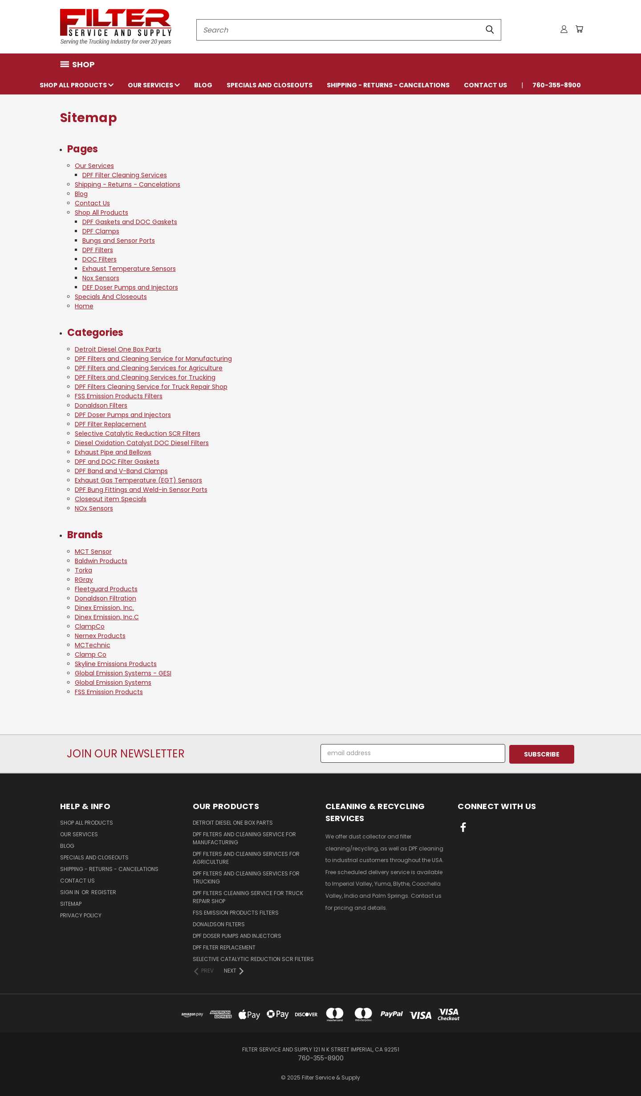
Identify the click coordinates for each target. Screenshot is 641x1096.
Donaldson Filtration (105, 598)
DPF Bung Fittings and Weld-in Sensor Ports (141, 489)
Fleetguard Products (106, 589)
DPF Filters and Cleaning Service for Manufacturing (153, 358)
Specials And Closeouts (269, 85)
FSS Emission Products (109, 691)
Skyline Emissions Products (116, 663)
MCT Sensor (93, 551)
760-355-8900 (556, 85)
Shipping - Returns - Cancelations (388, 85)
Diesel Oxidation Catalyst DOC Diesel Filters (142, 442)
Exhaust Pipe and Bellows (113, 452)
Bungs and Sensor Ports (118, 240)
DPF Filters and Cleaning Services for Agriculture (149, 368)
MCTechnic (92, 645)
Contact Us (485, 85)
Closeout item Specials (110, 499)
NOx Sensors (94, 508)
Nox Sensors (100, 278)
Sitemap (70, 903)
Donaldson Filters (101, 405)
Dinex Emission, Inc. (104, 607)
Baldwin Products (101, 560)
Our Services (154, 85)
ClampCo (90, 626)
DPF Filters (97, 249)
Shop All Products (77, 85)
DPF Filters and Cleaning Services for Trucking (145, 377)
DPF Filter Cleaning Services (124, 175)
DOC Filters (99, 259)
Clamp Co (90, 654)
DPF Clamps (100, 231)
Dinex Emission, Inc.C (107, 617)
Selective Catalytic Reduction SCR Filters (137, 433)
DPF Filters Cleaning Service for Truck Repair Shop (151, 386)
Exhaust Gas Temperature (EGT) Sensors (138, 480)
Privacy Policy (80, 914)
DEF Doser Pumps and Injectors (130, 287)
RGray (84, 579)
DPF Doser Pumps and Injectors (123, 414)
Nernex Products (100, 635)
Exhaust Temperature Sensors (129, 268)
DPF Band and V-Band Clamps (121, 470)
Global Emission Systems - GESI (123, 673)
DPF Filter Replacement (110, 424)
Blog (203, 85)
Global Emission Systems (113, 682)
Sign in (70, 891)
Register (103, 891)
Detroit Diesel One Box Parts (118, 349)
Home (84, 306)
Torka (83, 570)
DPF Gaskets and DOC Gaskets (129, 221)
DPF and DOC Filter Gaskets (117, 461)
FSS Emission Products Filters (118, 396)
